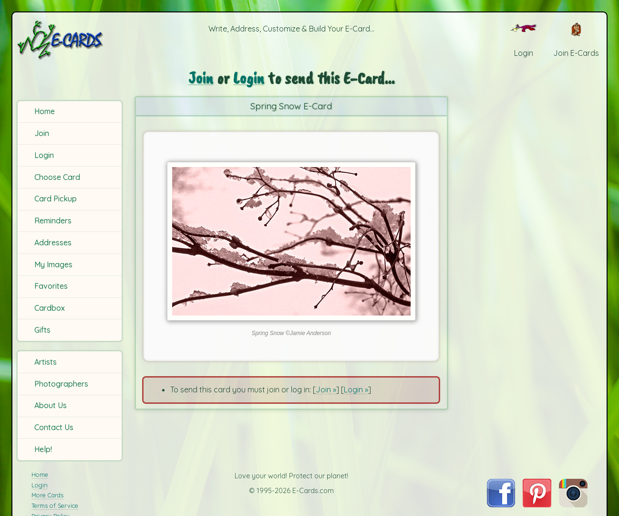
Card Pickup (55, 198)
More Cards (47, 495)
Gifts (42, 330)
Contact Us (53, 427)
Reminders (53, 220)
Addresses (53, 242)
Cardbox (49, 308)
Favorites (51, 286)
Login (44, 155)
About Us (50, 405)
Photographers (61, 384)
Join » (326, 389)
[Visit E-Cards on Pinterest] (537, 504)
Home (44, 111)
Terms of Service (54, 505)
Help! (43, 449)
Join (41, 133)
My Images (53, 264)
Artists (45, 362)
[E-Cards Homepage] (71, 40)
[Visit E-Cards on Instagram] (573, 504)
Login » (356, 389)
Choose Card (57, 177)
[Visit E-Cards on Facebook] (501, 504)
